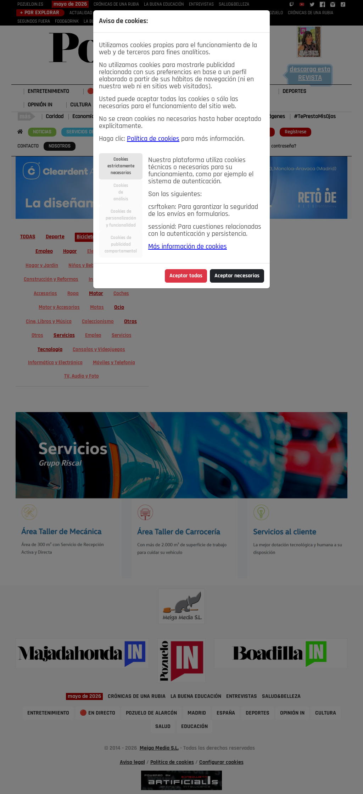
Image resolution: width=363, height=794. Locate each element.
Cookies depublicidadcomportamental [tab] (121, 244)
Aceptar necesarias (236, 276)
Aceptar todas (185, 276)
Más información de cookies (187, 246)
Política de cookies (153, 139)
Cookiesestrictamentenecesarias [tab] (120, 166)
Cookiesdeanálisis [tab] (120, 192)
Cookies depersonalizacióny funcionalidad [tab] (121, 218)
